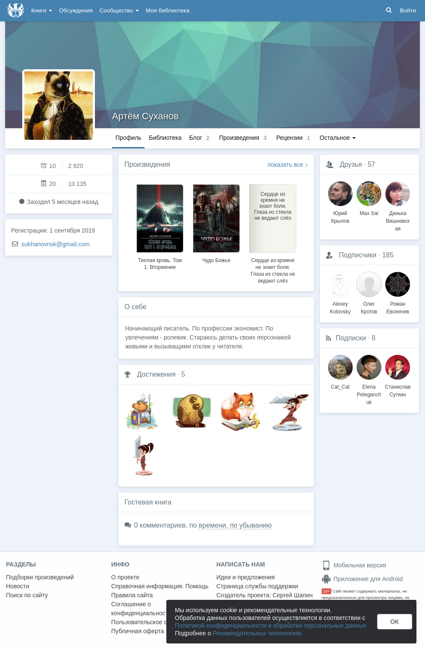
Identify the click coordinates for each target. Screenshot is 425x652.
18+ (326, 591)
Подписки (351, 338)
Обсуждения (75, 10)
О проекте (125, 577)
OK (394, 621)
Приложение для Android (362, 579)
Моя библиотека (167, 10)
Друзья (350, 164)
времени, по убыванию (235, 525)
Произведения (147, 164)
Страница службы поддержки (257, 586)
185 (388, 255)
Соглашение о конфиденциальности (141, 609)
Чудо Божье (216, 260)
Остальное (338, 137)
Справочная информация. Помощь (160, 586)
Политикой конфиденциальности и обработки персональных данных (270, 625)
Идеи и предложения (245, 577)
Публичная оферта (137, 631)
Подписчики (357, 255)
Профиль (128, 137)
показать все (285, 164)
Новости (17, 586)
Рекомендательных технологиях (257, 633)
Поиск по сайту (27, 595)
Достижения (156, 374)
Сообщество (119, 10)
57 (371, 164)
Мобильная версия (354, 565)
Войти (408, 10)
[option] (160, 226)
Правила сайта (132, 595)
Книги (41, 10)
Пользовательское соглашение (154, 622)
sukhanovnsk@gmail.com (55, 244)
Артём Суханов (145, 116)
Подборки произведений (40, 577)
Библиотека (165, 137)
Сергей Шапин (292, 595)
